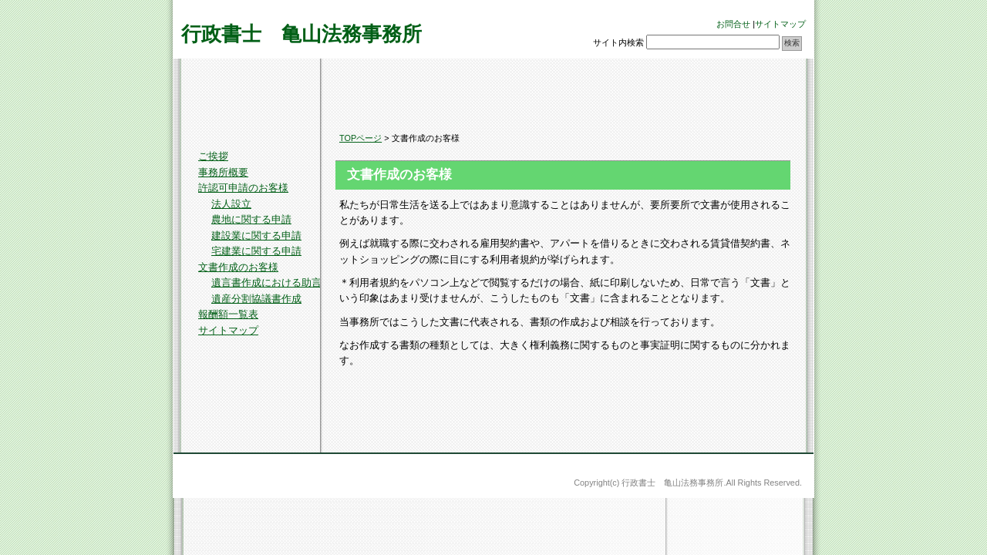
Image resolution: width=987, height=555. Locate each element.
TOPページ (360, 138)
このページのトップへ (767, 429)
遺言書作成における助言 (266, 282)
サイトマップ (780, 24)
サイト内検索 (618, 42)
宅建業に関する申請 (256, 251)
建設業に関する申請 (256, 235)
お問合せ (733, 24)
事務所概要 (223, 172)
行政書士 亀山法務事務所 (301, 34)
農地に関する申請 (251, 219)
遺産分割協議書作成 (256, 298)
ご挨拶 (213, 156)
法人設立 (231, 204)
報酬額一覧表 (228, 314)
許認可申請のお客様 (243, 187)
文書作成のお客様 (238, 267)
